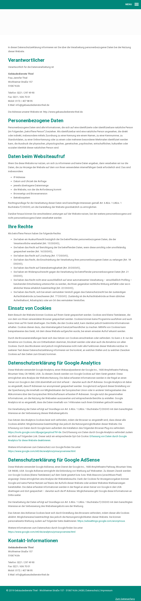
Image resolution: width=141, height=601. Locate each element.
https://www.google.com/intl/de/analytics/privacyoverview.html (41, 451)
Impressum (107, 590)
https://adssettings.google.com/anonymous (101, 521)
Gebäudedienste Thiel (70, 21)
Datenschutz (92, 590)
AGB (81, 590)
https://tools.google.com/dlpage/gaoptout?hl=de (34, 432)
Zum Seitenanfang (125, 599)
